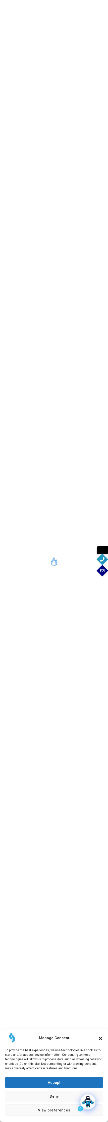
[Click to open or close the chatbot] (87, 1101)
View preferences (54, 1110)
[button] (100, 1037)
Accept (54, 1082)
